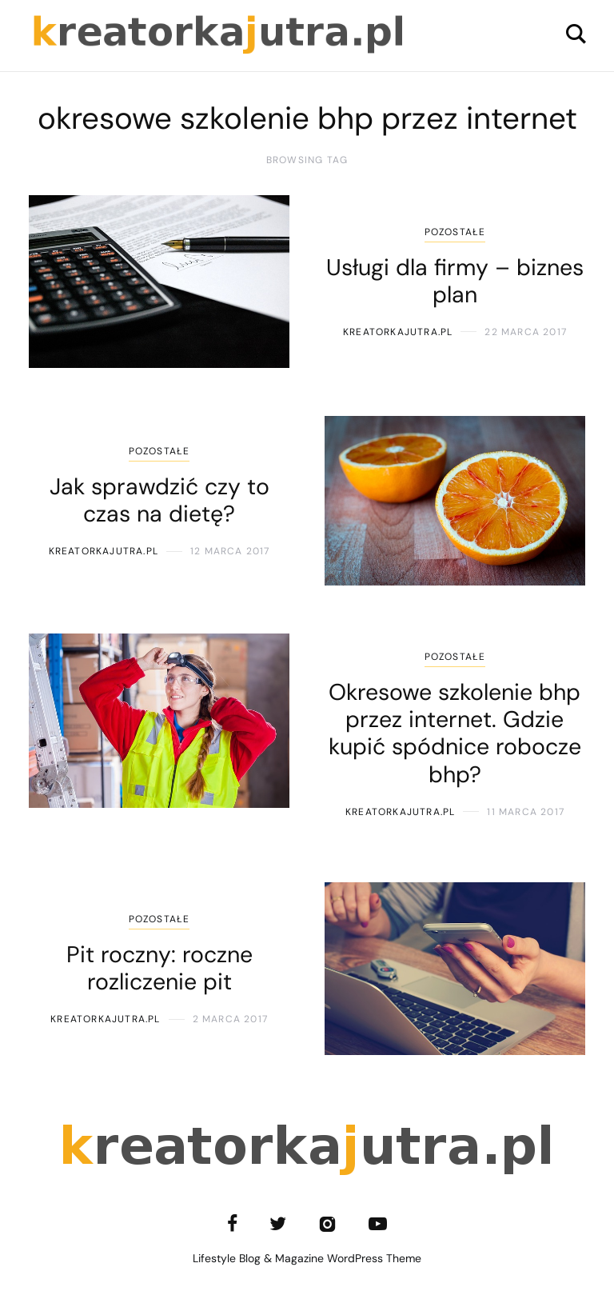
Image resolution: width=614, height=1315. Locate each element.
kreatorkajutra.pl (398, 332)
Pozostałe (455, 232)
